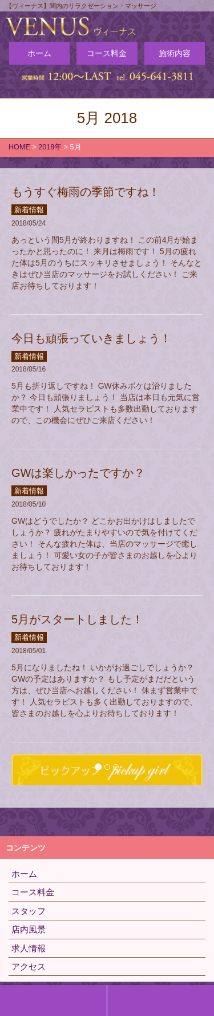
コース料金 (107, 53)
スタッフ (28, 911)
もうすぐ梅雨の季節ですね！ (85, 191)
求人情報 (28, 948)
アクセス (28, 966)
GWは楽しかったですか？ (78, 473)
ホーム (39, 53)
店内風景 (28, 929)
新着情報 (29, 209)
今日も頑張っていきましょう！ (91, 338)
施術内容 (175, 53)
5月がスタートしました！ (77, 619)
